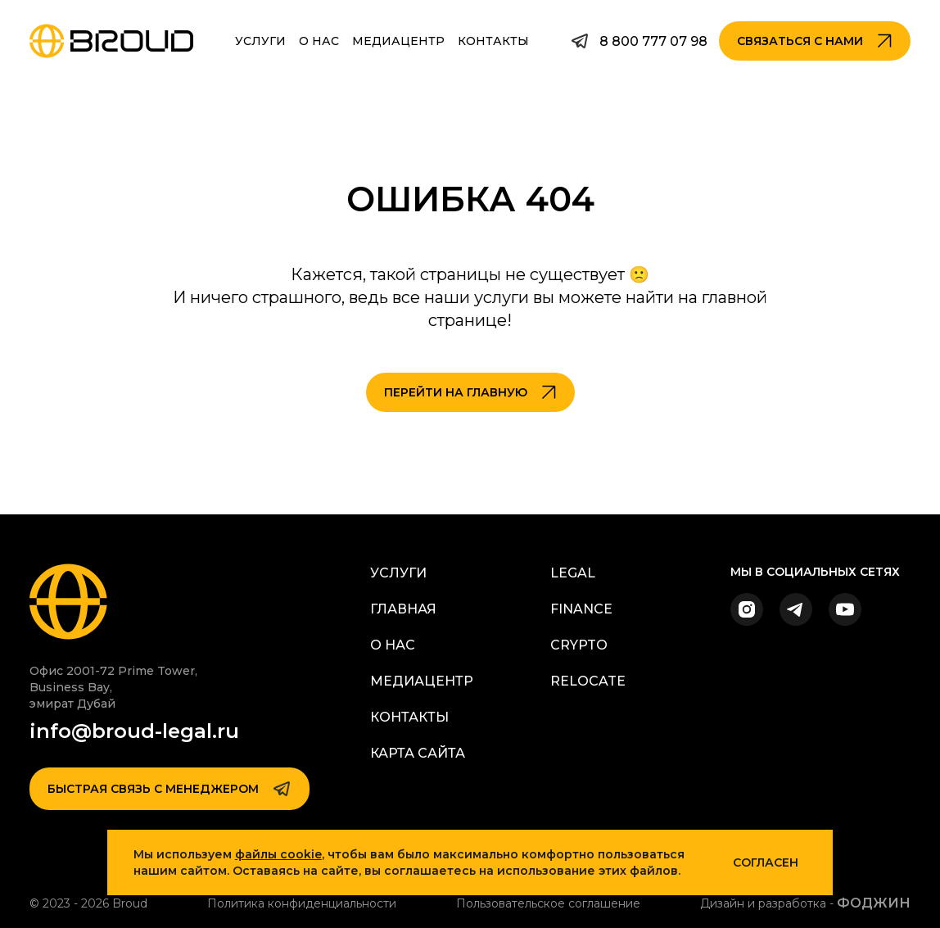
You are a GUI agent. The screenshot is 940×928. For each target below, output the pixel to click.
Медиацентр (398, 41)
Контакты (493, 41)
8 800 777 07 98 (653, 41)
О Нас (319, 41)
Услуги (260, 41)
